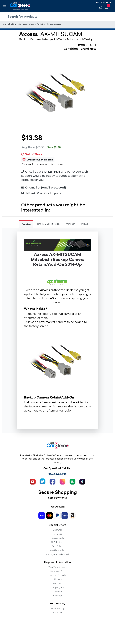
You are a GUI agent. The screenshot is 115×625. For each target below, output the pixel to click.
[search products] (58, 16)
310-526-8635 (103, 2)
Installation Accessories (18, 24)
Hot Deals (57, 534)
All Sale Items (57, 542)
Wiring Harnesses (49, 24)
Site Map (57, 595)
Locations (57, 591)
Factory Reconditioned (57, 554)
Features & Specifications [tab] (48, 224)
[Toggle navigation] (4, 6)
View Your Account (57, 567)
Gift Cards (57, 579)
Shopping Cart (57, 571)
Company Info (57, 587)
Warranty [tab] (70, 224)
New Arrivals (57, 538)
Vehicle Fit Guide (57, 575)
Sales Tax (57, 612)
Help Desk (58, 583)
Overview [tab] (26, 224)
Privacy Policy (57, 608)
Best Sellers (57, 546)
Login (100, 7)
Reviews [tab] (84, 224)
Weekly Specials (57, 550)
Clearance (57, 530)
